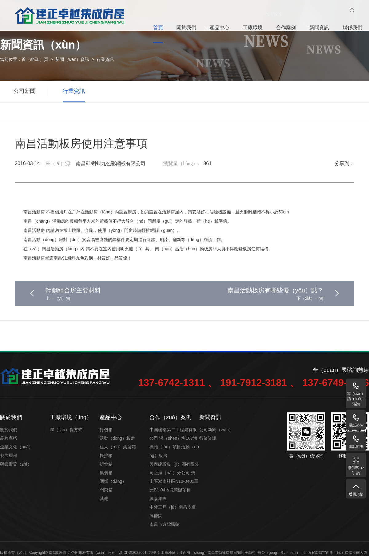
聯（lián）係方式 (66, 429)
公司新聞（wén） (216, 429)
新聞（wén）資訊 (72, 59)
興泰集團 (158, 498)
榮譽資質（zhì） (16, 464)
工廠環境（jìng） (71, 417)
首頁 (158, 27)
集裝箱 (106, 472)
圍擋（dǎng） (113, 481)
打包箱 (106, 429)
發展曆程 (8, 455)
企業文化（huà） (16, 446)
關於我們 (186, 27)
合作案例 (286, 27)
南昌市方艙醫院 (164, 524)
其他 (104, 498)
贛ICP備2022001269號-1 (139, 552)
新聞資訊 (319, 27)
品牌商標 (8, 438)
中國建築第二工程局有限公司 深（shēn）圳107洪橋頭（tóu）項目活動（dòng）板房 (174, 442)
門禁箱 (106, 489)
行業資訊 (105, 59)
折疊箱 (106, 464)
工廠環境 (253, 27)
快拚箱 (106, 455)
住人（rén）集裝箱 (118, 446)
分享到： (344, 163)
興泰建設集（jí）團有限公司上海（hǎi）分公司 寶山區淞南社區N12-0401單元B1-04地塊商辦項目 (174, 477)
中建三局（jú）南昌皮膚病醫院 (172, 511)
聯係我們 (352, 27)
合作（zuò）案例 (170, 417)
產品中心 (219, 27)
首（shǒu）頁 (35, 59)
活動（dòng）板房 (117, 438)
